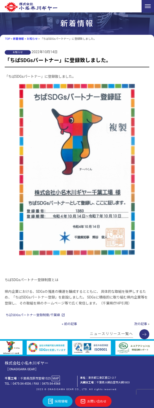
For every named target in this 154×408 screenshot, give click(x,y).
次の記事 (140, 324)
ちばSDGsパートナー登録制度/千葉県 (33, 315)
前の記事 (70, 324)
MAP (55, 378)
